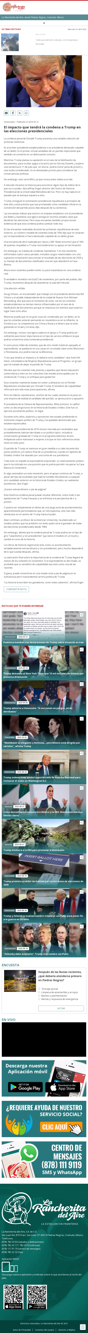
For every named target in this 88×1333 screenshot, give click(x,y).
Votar (61, 1008)
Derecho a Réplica (66, 1329)
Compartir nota (16, 589)
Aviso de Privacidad (22, 1329)
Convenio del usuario (44, 1329)
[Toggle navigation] (83, 1327)
